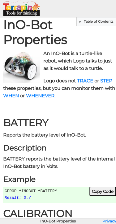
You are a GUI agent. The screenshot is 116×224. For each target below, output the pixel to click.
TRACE (85, 81)
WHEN (11, 96)
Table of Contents (98, 21)
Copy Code (103, 191)
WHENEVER (40, 96)
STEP (106, 81)
